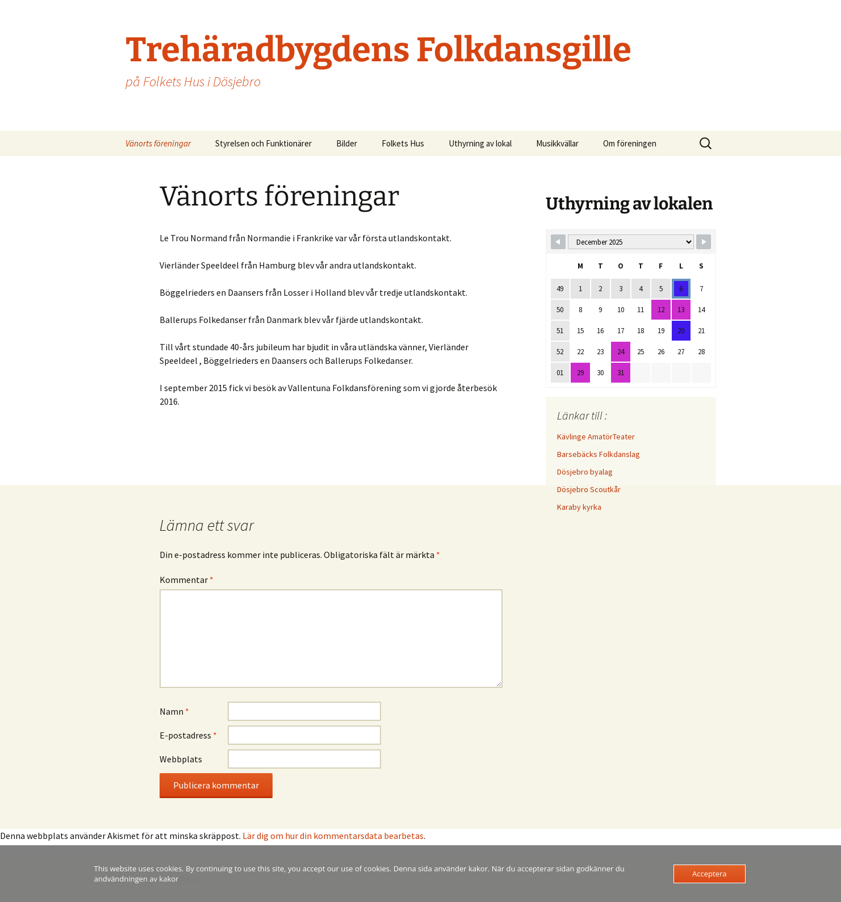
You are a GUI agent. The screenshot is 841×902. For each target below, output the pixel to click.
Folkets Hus (403, 143)
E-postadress (188, 735)
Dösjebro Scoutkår (589, 489)
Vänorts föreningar (158, 143)
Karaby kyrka (579, 507)
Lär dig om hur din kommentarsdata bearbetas (333, 835)
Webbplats (181, 759)
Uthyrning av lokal (480, 143)
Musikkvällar (557, 143)
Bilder (346, 143)
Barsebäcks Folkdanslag (598, 454)
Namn (174, 711)
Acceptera (709, 874)
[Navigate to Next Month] (703, 241)
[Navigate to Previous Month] (558, 241)
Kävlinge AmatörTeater (596, 436)
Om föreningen (629, 143)
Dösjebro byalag (585, 472)
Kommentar (187, 579)
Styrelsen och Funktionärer (263, 143)
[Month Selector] (631, 241)
